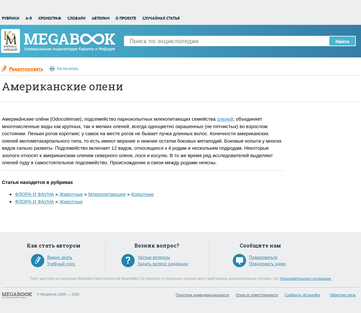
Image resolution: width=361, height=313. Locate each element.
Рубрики (10, 18)
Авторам (100, 18)
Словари (76, 18)
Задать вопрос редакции (163, 264)
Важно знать (59, 257)
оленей (225, 119)
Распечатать (67, 68)
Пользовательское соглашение (305, 278)
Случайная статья (161, 18)
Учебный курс (61, 264)
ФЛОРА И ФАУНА (34, 194)
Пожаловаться (263, 257)
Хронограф (49, 18)
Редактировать (26, 69)
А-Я (29, 18)
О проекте (126, 18)
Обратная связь (343, 294)
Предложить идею (267, 264)
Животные (71, 194)
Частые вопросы (154, 257)
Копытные (142, 194)
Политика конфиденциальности (202, 294)
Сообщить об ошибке (302, 294)
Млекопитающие (107, 194)
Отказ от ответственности (257, 294)
